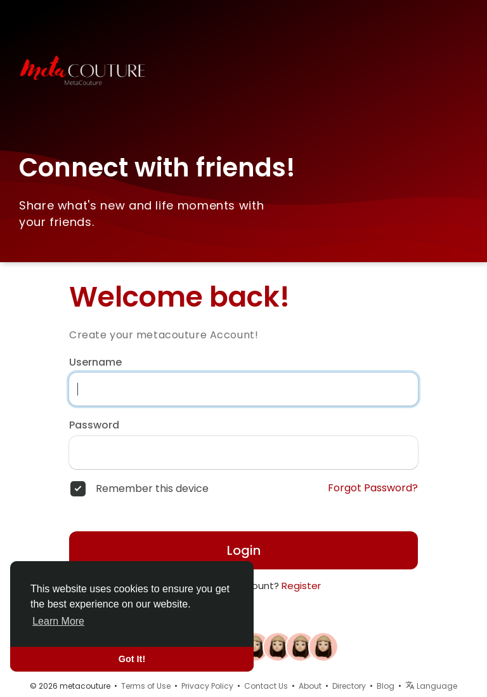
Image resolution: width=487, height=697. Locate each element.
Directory (349, 685)
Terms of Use (146, 685)
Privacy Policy (207, 685)
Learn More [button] (58, 621)
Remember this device (152, 489)
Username (95, 362)
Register (301, 585)
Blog (385, 685)
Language (431, 685)
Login (244, 550)
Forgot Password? (373, 488)
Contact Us (266, 685)
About (310, 685)
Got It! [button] (132, 659)
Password (94, 425)
